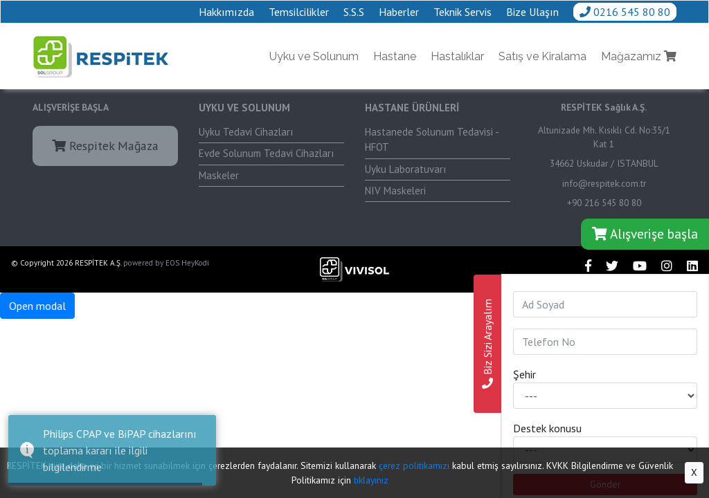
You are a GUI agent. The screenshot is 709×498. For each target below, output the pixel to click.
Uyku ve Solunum (314, 56)
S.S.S (353, 12)
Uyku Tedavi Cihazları (246, 131)
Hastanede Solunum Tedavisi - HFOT (432, 139)
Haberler (399, 12)
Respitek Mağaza (105, 146)
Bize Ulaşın (532, 12)
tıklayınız (371, 480)
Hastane (394, 56)
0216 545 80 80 (625, 12)
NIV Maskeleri (395, 190)
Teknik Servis (462, 12)
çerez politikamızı (414, 465)
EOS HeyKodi (187, 263)
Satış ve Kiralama (542, 56)
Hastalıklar (457, 56)
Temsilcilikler (299, 12)
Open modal (37, 306)
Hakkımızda (226, 12)
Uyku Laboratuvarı (405, 169)
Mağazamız (638, 56)
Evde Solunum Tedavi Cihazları (266, 153)
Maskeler (219, 175)
